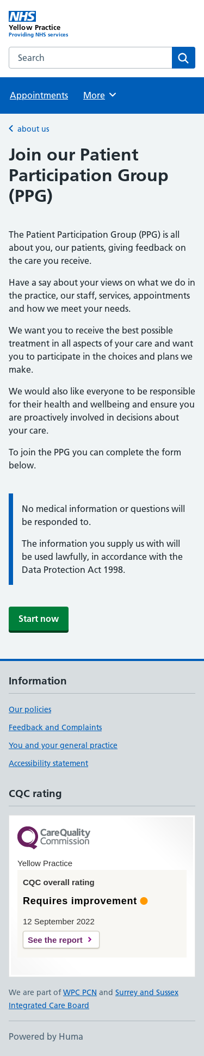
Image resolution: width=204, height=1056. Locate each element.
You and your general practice (63, 745)
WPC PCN (80, 992)
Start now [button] (38, 618)
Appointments (39, 95)
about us (33, 129)
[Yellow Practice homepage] (55, 24)
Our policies (30, 709)
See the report (55, 939)
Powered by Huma (46, 1036)
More (100, 94)
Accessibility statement (48, 763)
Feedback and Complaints (55, 727)
